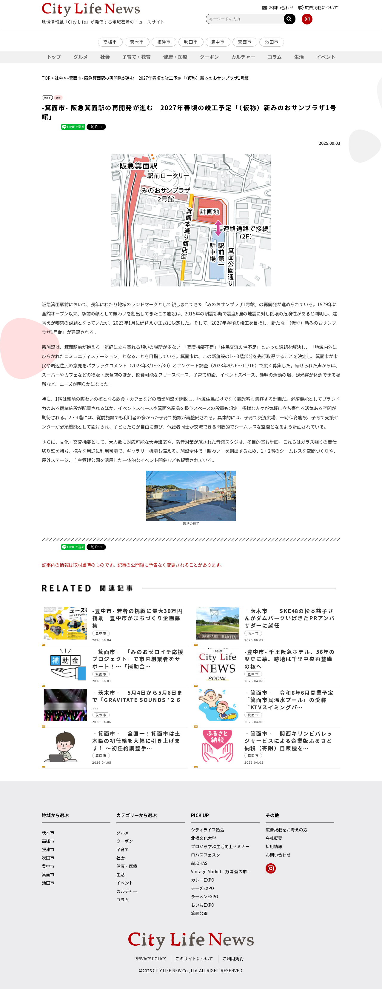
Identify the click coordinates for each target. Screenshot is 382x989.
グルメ (80, 56)
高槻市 (110, 42)
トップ (54, 56)
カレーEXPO (202, 880)
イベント (325, 56)
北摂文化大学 (203, 838)
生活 (299, 56)
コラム (274, 56)
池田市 (272, 42)
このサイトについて (194, 959)
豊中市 (218, 42)
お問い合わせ (278, 855)
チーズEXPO (202, 888)
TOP (46, 78)
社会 (105, 56)
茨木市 (137, 42)
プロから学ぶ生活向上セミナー (220, 846)
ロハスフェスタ (205, 855)
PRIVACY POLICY (150, 959)
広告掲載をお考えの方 (286, 830)
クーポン (209, 56)
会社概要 (274, 838)
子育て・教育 (136, 56)
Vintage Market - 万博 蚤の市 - (220, 871)
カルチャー (243, 56)
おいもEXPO (202, 905)
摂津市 (164, 42)
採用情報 (274, 846)
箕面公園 (199, 913)
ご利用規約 (233, 959)
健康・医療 (175, 56)
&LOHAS (199, 863)
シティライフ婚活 (207, 830)
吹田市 (191, 42)
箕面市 (245, 42)
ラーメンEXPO (204, 896)
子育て (122, 849)
